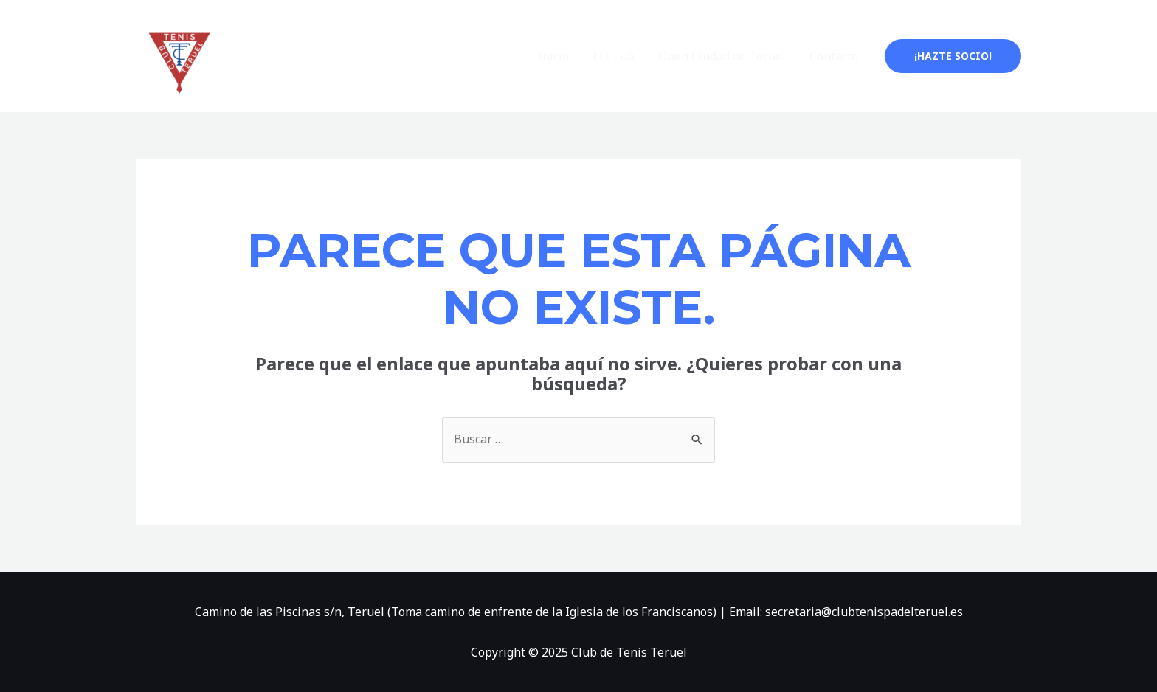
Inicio (553, 56)
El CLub (614, 56)
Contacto (833, 56)
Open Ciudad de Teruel (722, 56)
